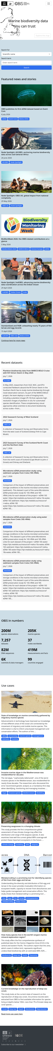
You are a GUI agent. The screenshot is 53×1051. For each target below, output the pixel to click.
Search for (5, 50)
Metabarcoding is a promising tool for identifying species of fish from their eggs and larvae (26, 879)
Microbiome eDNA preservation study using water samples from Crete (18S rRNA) (25, 518)
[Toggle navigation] (49, 3)
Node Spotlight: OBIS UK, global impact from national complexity (24, 196)
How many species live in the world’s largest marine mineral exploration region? (24, 936)
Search (26, 67)
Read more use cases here (12, 1014)
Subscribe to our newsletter (13, 1044)
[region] (26, 23)
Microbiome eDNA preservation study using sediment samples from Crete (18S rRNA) (22, 471)
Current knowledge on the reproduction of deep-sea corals (24, 989)
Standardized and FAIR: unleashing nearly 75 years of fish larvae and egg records (26, 326)
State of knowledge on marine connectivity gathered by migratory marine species (25, 716)
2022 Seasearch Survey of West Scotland (20, 417)
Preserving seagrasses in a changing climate (20, 826)
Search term (6, 58)
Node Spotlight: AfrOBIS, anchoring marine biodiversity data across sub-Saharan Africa (25, 153)
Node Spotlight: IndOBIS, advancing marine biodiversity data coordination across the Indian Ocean (25, 283)
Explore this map (42, 35)
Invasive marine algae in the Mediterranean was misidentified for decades (22, 773)
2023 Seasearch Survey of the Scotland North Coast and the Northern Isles (25, 443)
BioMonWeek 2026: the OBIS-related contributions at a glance (25, 240)
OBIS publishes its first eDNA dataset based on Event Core (24, 110)
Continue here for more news (13, 340)
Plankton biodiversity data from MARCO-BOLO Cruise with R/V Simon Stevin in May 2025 (26, 371)
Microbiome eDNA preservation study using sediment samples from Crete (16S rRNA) (22, 561)
